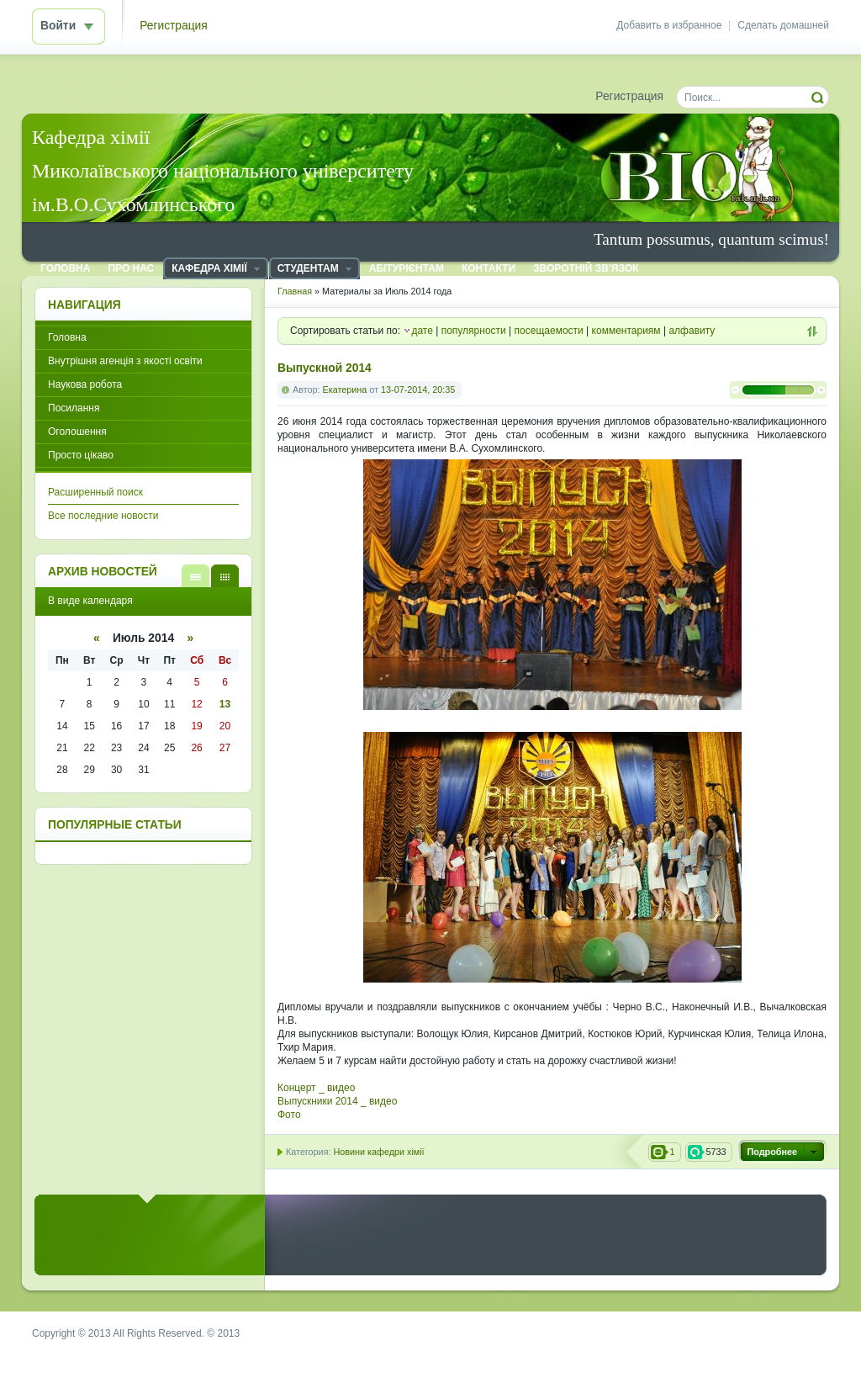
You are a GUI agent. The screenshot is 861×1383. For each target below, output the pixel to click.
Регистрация (174, 25)
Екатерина (345, 389)
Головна (67, 337)
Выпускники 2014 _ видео (337, 1101)
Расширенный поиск (95, 492)
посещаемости (549, 330)
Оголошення (77, 431)
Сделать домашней (783, 25)
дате (421, 330)
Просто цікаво (81, 455)
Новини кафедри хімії (378, 1152)
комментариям (626, 330)
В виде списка (195, 575)
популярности (473, 330)
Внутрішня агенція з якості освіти (125, 361)
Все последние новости (103, 516)
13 (224, 704)
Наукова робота (85, 384)
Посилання (73, 408)
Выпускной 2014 (324, 368)
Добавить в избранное (668, 25)
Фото (289, 1115)
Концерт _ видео (316, 1088)
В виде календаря (225, 575)
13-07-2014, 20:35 (418, 389)
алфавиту (691, 330)
